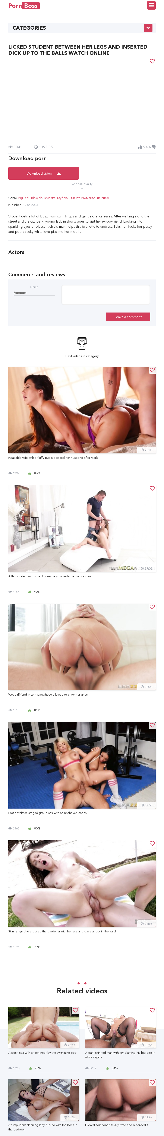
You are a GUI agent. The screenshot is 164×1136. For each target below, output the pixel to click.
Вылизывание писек (95, 198)
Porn (24, 5)
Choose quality (82, 186)
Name (34, 287)
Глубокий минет (68, 198)
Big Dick (23, 198)
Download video (43, 173)
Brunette (50, 198)
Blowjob (36, 198)
